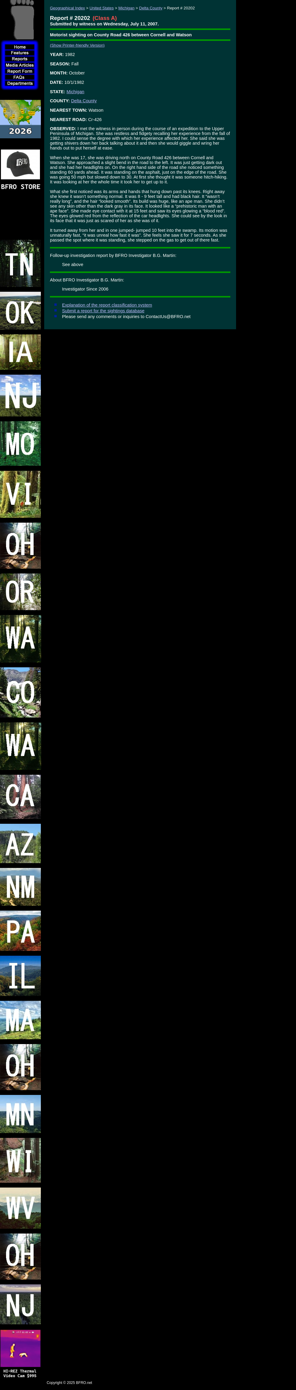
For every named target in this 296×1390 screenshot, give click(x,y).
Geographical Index (67, 8)
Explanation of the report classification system (107, 305)
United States (102, 8)
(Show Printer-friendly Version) (77, 45)
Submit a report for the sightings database (103, 310)
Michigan (126, 8)
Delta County (151, 8)
